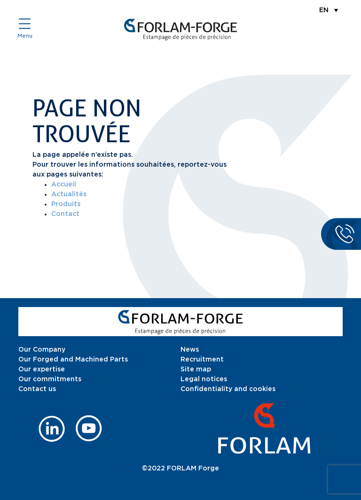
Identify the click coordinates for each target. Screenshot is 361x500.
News (189, 349)
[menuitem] (328, 10)
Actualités (68, 194)
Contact (65, 214)
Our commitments (49, 379)
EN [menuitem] (324, 10)
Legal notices (203, 379)
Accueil (63, 184)
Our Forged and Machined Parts (73, 359)
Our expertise (41, 369)
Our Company (41, 349)
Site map (195, 369)
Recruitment (202, 359)
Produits (65, 204)
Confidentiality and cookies (227, 389)
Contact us (37, 389)
